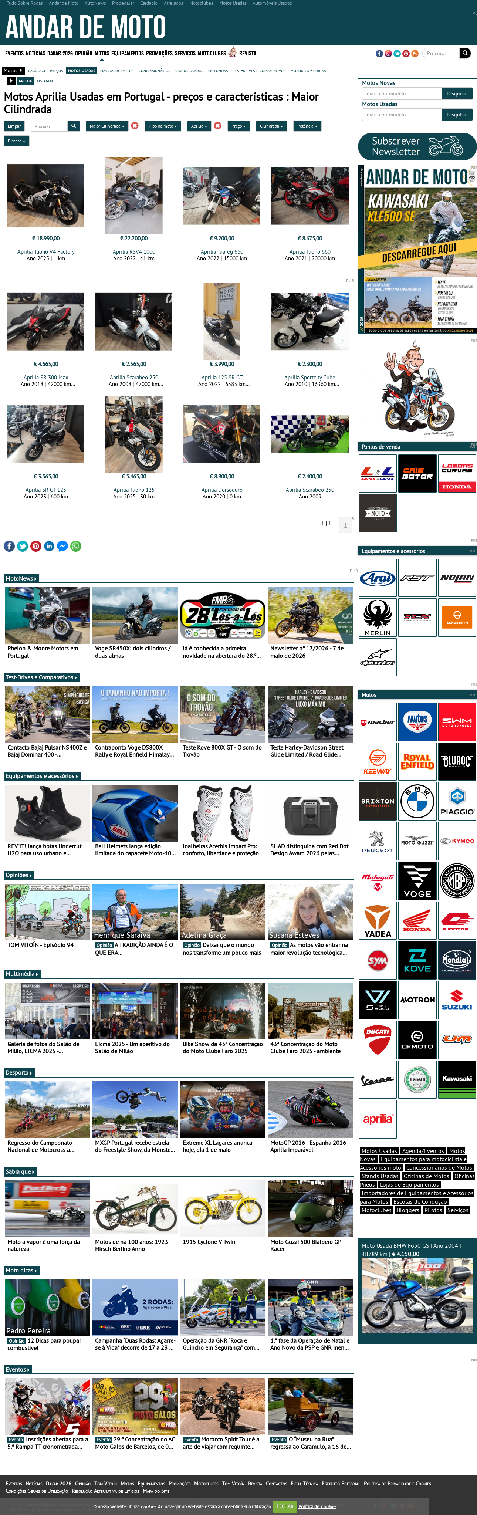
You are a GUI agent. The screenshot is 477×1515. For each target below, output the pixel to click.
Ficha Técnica (304, 1483)
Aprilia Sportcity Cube (309, 377)
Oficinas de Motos (426, 1176)
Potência (307, 126)
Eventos (14, 52)
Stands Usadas (380, 1176)
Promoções (159, 52)
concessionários (154, 70)
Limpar (14, 126)
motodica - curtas (308, 70)
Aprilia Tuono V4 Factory (46, 251)
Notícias (35, 52)
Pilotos (433, 1210)
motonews (218, 70)
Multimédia (22, 973)
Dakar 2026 (60, 52)
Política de (317, 1506)
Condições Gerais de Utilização (37, 1491)
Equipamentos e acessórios (42, 776)
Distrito (17, 140)
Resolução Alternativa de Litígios (105, 1491)
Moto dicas (22, 1270)
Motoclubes (212, 52)
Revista (247, 52)
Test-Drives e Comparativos (42, 677)
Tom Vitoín (105, 1483)
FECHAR (285, 1506)
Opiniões (19, 875)
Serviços (185, 52)
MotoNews (21, 578)
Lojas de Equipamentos (409, 1184)
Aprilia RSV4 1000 (134, 251)
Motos (102, 52)
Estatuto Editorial (341, 1483)
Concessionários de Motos (439, 1167)
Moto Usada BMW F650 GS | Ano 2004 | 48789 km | (418, 1287)
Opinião (83, 52)
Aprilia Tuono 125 (134, 489)
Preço (238, 126)
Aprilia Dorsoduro (222, 489)
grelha (25, 80)
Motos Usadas (379, 1150)
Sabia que (20, 1171)
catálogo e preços (45, 70)
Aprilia (199, 126)
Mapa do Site (156, 1491)
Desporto (19, 1072)
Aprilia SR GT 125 (46, 489)
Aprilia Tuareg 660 (222, 251)
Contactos (276, 1483)
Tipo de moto (163, 126)
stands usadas (189, 70)
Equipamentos (127, 52)
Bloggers (408, 1210)
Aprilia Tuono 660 (310, 251)
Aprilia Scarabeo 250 (134, 377)
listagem (45, 80)
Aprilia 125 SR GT (222, 377)
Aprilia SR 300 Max (46, 377)
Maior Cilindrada (107, 126)
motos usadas (81, 70)
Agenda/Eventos (423, 1150)
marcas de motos (116, 70)
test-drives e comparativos (259, 70)
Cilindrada (271, 126)
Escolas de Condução (420, 1201)
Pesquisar (457, 93)
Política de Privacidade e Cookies (397, 1483)
